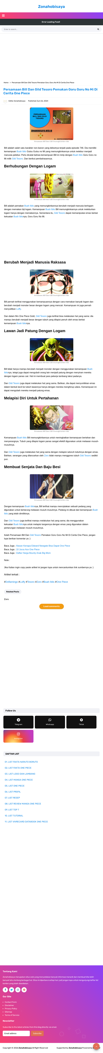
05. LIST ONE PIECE (14, 785)
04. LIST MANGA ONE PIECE (19, 780)
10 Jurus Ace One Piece (28, 549)
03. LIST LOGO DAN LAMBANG (20, 774)
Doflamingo (11, 582)
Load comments (51, 606)
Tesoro (31, 582)
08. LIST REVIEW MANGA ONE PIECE (23, 803)
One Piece (62, 582)
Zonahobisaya (75, 1048)
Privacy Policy (11, 1008)
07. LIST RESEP (12, 797)
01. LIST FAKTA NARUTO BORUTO (21, 762)
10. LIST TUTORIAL (14, 815)
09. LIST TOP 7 (12, 809)
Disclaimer (9, 1005)
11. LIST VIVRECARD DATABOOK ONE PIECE (26, 821)
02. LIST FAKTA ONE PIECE (18, 768)
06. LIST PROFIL (13, 791)
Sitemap (8, 1012)
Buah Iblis (21, 151)
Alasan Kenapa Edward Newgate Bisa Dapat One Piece (43, 546)
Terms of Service (12, 1015)
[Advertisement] (51, 57)
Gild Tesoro (17, 158)
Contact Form (11, 1002)
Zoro (46, 455)
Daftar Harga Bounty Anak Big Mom (33, 553)
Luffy (18, 309)
